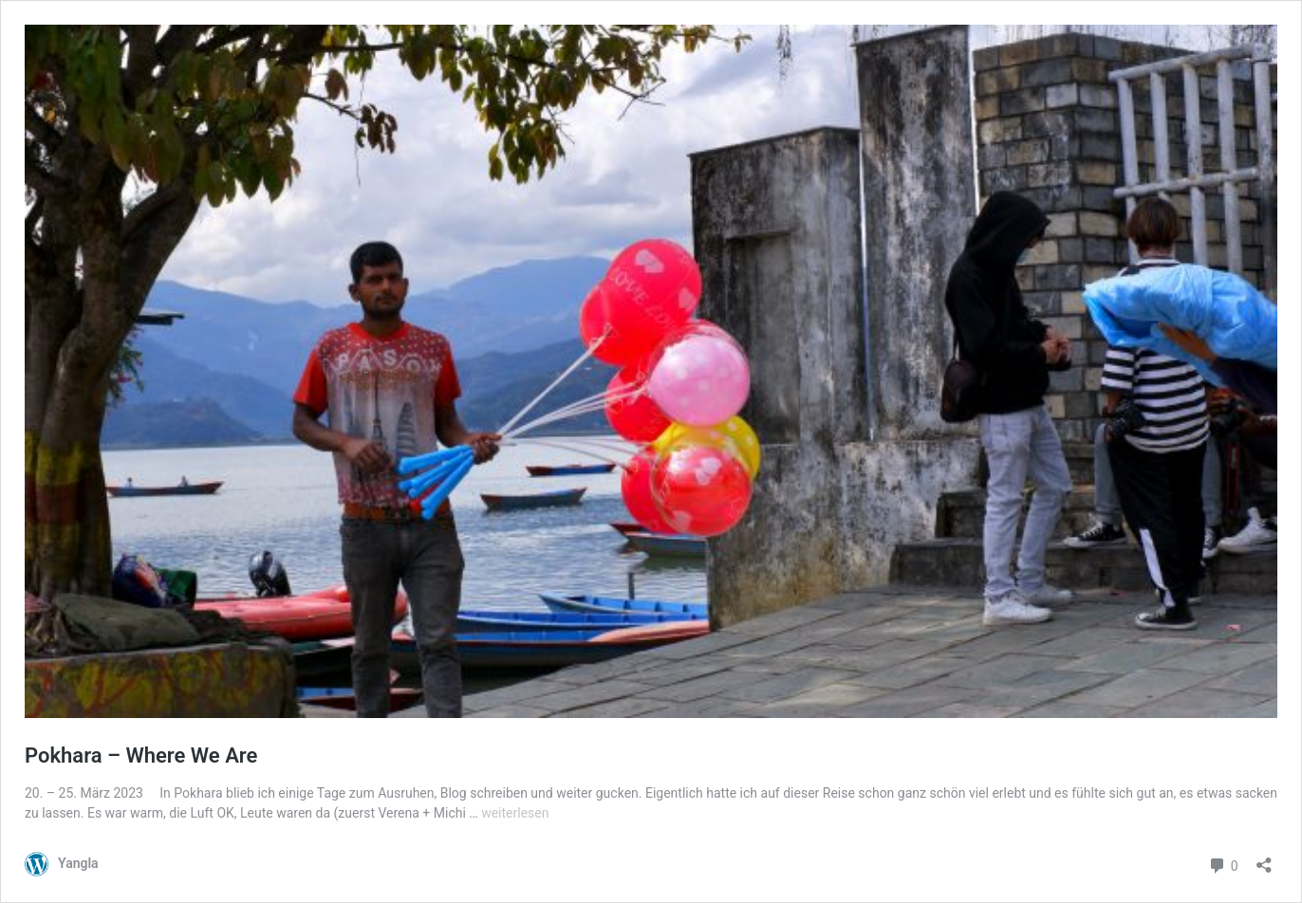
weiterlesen (515, 812)
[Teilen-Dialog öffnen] (1264, 859)
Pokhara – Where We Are (141, 755)
